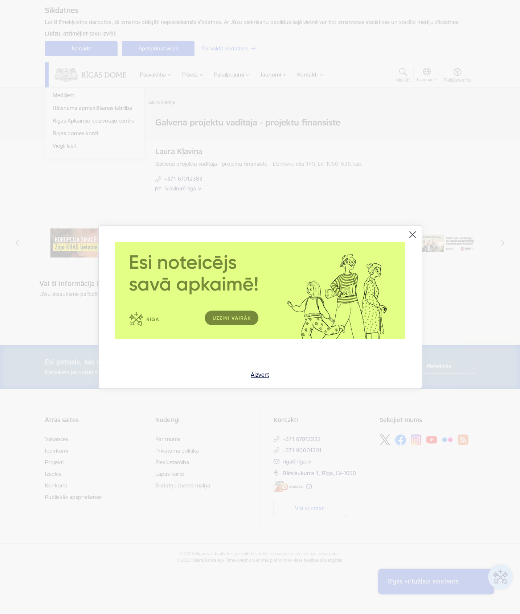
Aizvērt (260, 374)
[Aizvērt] (412, 234)
